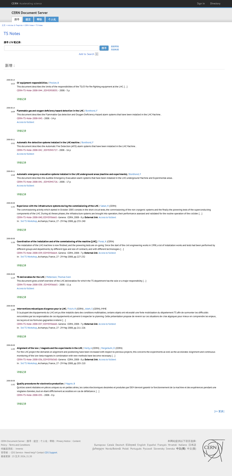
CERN (27, 3)
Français (162, 444)
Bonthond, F (92, 110)
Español (151, 444)
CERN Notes (29, 25)
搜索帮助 (115, 46)
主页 (3, 25)
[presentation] (40, 348)
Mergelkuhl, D (108, 348)
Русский (147, 448)
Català (110, 444)
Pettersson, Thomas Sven (58, 277)
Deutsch (119, 444)
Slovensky (159, 448)
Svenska (170, 448)
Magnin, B (70, 383)
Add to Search (86, 54)
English (141, 444)
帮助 (39, 19)
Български (100, 444)
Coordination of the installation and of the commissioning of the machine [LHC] (57, 241)
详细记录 (21, 99)
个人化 (52, 19)
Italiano (183, 444)
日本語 (192, 444)
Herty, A (88, 348)
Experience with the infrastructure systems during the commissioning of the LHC (57, 205)
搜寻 (16, 19)
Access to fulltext (25, 122)
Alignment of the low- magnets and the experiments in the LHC (49, 348)
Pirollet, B (54, 82)
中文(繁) (191, 448)
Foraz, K (102, 241)
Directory (215, 3)
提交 (28, 19)
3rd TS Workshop (28, 221)
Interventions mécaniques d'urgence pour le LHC (41, 308)
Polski (125, 448)
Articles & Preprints (14, 25)
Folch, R (72, 308)
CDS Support (51, 452)
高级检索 (115, 49)
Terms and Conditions (19, 444)
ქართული (98, 448)
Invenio (19, 448)
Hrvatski (172, 444)
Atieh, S (89, 308)
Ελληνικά (131, 444)
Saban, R (104, 205)
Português (136, 448)
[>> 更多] (219, 411)
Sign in (201, 3)
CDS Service (17, 452)
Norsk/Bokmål (113, 448)
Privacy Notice (64, 441)
